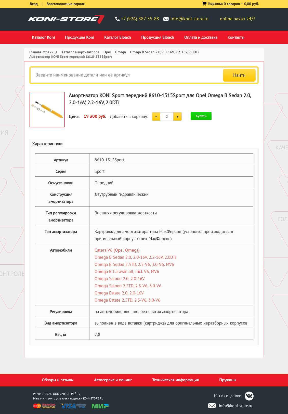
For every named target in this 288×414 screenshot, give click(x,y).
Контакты (236, 37)
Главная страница (43, 52)
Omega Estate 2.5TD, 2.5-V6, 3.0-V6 (127, 300)
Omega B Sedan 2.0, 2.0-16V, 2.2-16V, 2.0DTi (135, 257)
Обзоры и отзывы (58, 379)
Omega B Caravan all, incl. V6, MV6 (127, 271)
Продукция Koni (79, 37)
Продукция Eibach (157, 37)
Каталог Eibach (117, 37)
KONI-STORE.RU (93, 398)
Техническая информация (175, 379)
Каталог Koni (43, 37)
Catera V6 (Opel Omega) (117, 250)
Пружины (227, 379)
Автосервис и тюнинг (113, 379)
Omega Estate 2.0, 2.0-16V (119, 293)
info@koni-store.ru (189, 19)
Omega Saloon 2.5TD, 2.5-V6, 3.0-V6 (128, 286)
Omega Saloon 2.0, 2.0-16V (120, 278)
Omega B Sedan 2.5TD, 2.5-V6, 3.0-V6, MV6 (134, 264)
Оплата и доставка (200, 37)
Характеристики (47, 144)
